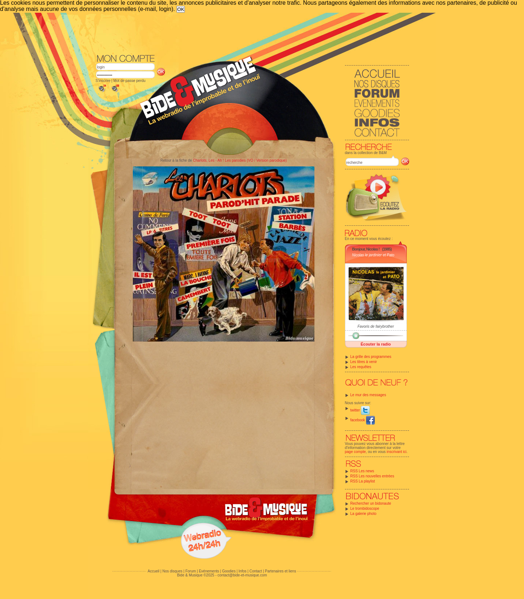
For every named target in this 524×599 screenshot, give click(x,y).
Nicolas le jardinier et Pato (373, 255)
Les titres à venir (363, 362)
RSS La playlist (362, 481)
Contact (255, 571)
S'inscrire (103, 81)
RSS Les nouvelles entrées (372, 476)
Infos (243, 571)
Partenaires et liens (280, 571)
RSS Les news (362, 471)
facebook (362, 420)
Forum (190, 571)
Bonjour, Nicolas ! (366, 249)
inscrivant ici (396, 452)
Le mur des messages (368, 395)
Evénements (209, 571)
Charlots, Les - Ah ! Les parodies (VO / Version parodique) (240, 160)
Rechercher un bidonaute (370, 503)
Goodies (228, 571)
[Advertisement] (252, 32)
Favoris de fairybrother (375, 326)
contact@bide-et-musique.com (242, 575)
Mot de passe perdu (129, 81)
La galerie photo (363, 514)
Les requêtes (361, 367)
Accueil (153, 571)
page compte (355, 452)
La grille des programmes (371, 357)
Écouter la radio (376, 344)
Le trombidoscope (365, 509)
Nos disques (172, 571)
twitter (360, 410)
